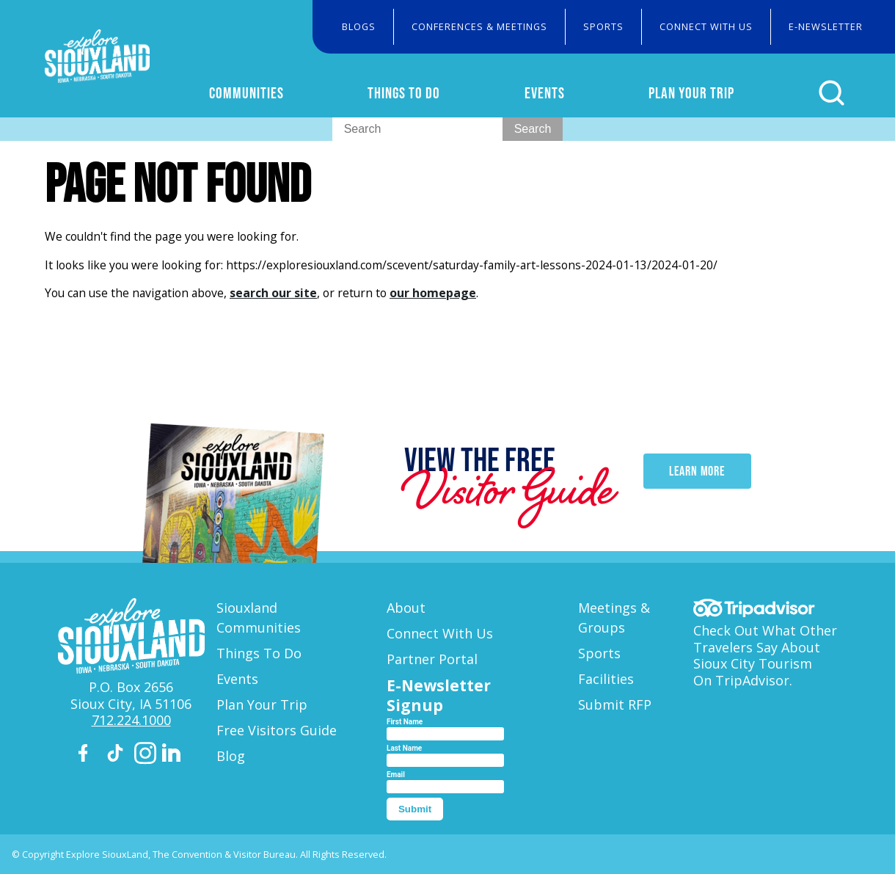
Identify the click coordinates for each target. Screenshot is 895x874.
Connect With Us (706, 26)
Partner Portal (432, 659)
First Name (405, 722)
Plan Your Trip (702, 92)
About (406, 607)
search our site (273, 293)
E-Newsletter (826, 26)
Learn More (697, 480)
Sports (603, 26)
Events (560, 92)
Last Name (404, 748)
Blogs (359, 26)
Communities (273, 92)
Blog (230, 756)
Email (396, 775)
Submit (414, 809)
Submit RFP (614, 704)
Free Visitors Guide (276, 730)
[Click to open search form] (836, 92)
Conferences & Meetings (479, 26)
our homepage (433, 293)
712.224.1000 (131, 720)
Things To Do (425, 92)
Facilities (606, 679)
